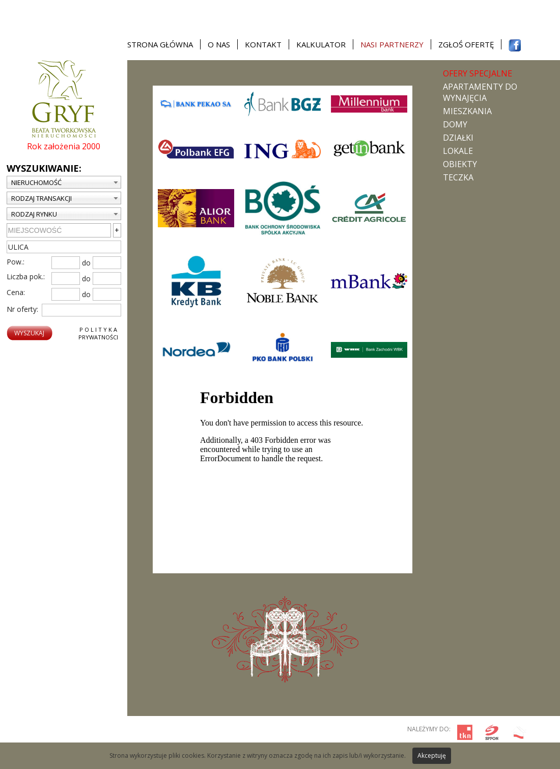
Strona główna (160, 44)
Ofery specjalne (477, 73)
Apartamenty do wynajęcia (480, 92)
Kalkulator (321, 44)
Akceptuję (431, 755)
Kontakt (263, 44)
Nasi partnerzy (392, 44)
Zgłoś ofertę (466, 44)
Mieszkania (467, 111)
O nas (219, 44)
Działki (458, 137)
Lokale (458, 150)
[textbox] (64, 247)
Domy (455, 124)
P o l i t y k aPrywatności (98, 333)
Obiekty (460, 164)
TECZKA (458, 177)
